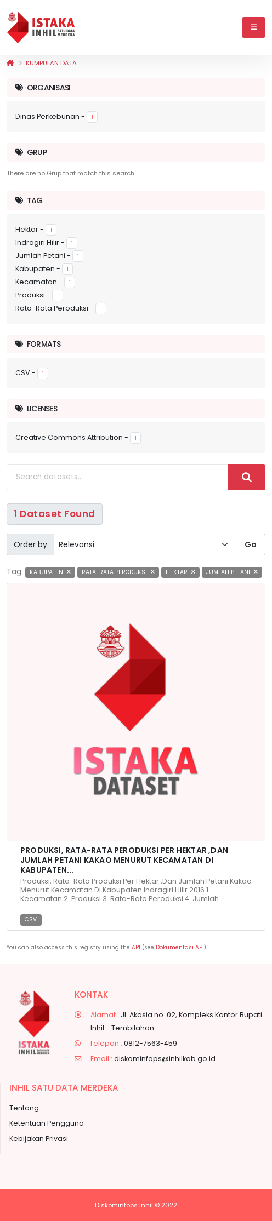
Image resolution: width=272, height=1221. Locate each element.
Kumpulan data (51, 63)
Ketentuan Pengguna (46, 1123)
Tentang (24, 1108)
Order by (30, 544)
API (136, 947)
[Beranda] (10, 63)
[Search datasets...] (118, 477)
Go (251, 544)
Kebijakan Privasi (38, 1138)
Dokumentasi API (180, 947)
